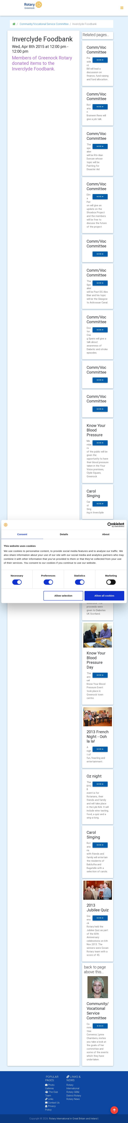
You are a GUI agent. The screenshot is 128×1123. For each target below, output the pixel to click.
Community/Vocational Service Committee (44, 24)
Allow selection (63, 595)
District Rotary (73, 1095)
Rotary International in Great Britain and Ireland (72, 1118)
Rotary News (73, 1099)
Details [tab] (64, 534)
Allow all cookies (104, 595)
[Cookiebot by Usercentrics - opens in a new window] (110, 524)
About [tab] (105, 534)
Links (49, 1099)
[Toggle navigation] (121, 8)
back (100, 1026)
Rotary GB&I (72, 1092)
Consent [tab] (22, 534)
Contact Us (52, 1102)
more (100, 60)
